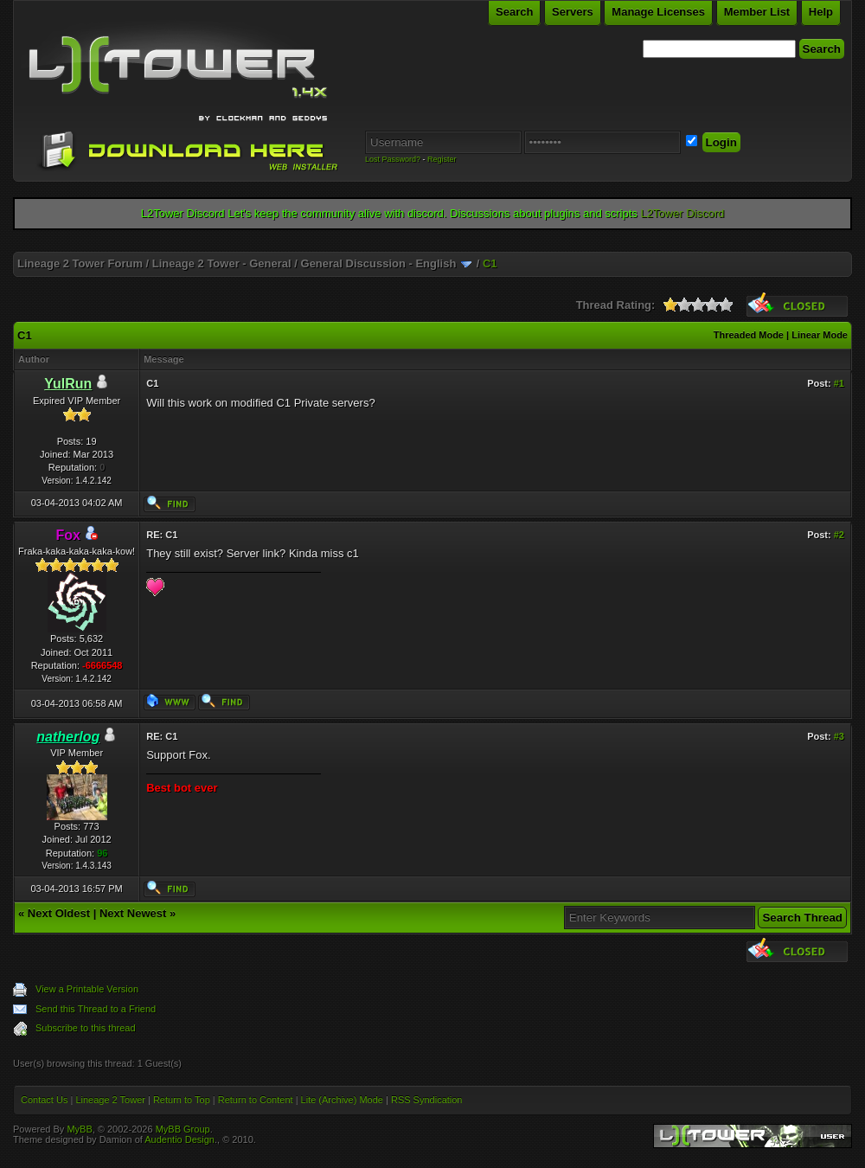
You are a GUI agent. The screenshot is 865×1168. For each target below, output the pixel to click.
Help (821, 11)
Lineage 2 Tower (110, 1099)
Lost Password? (392, 159)
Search (514, 11)
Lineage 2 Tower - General (222, 263)
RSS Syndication (427, 1099)
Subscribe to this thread (85, 1028)
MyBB (79, 1129)
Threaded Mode (749, 335)
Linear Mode (819, 335)
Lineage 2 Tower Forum (80, 263)
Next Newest (132, 913)
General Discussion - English (379, 263)
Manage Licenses (658, 11)
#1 (839, 383)
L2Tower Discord (682, 213)
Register (442, 159)
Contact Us (44, 1099)
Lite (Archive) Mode (342, 1099)
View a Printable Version (86, 989)
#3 (839, 736)
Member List (757, 11)
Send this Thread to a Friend (95, 1009)
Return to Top (181, 1099)
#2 (839, 534)
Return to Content (255, 1099)
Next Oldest (59, 913)
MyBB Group (183, 1129)
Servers (572, 11)
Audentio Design (179, 1139)
